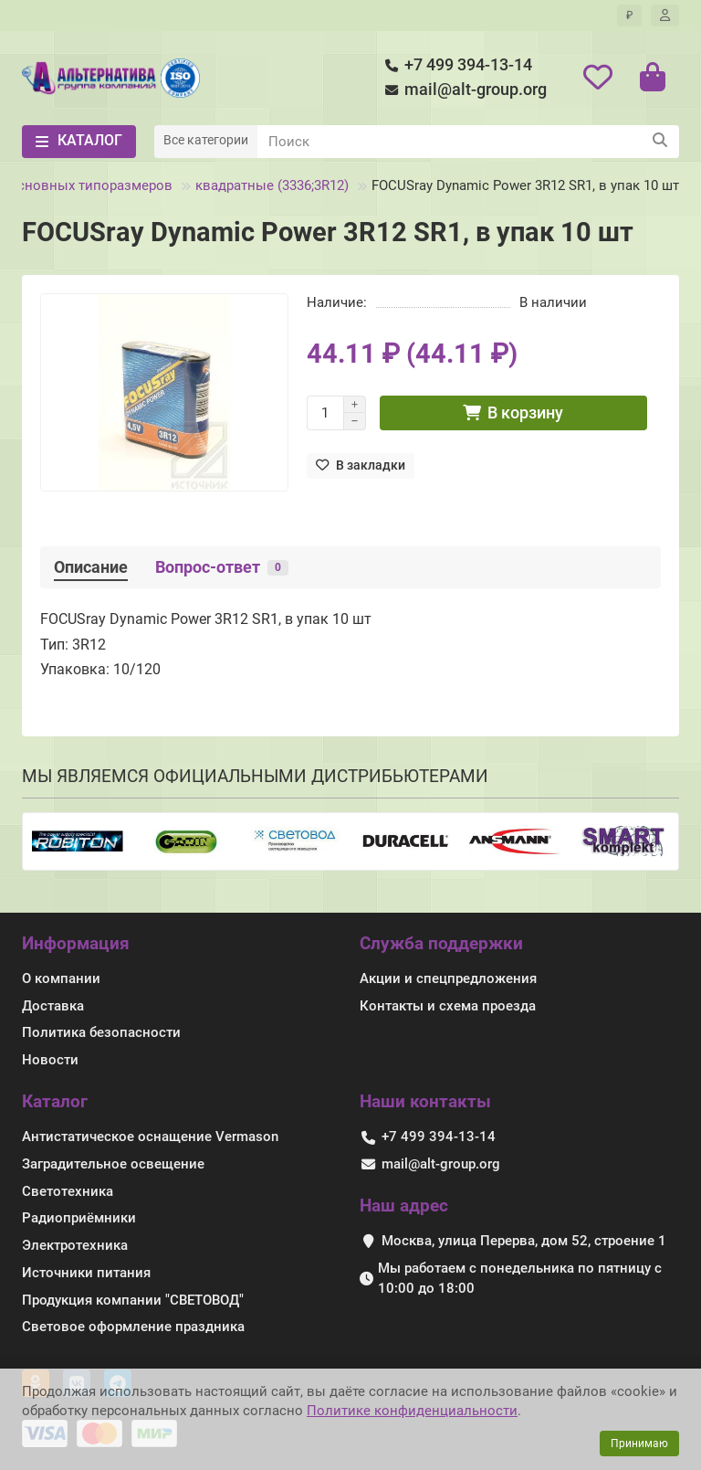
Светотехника (67, 1191)
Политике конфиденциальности (412, 1410)
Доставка (53, 1006)
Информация (76, 943)
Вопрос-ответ (221, 567)
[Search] (468, 141)
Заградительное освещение (113, 1164)
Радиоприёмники (79, 1218)
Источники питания (86, 1272)
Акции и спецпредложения (448, 978)
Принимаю (639, 1443)
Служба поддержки (441, 943)
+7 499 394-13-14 (455, 65)
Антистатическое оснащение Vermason (150, 1136)
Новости (50, 1060)
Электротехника (75, 1245)
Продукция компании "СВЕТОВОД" (133, 1300)
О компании (61, 978)
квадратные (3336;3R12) (272, 185)
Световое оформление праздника (133, 1326)
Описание (91, 567)
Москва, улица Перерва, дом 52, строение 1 (524, 1240)
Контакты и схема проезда (448, 1006)
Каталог (55, 1101)
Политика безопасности (101, 1032)
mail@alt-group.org (463, 90)
